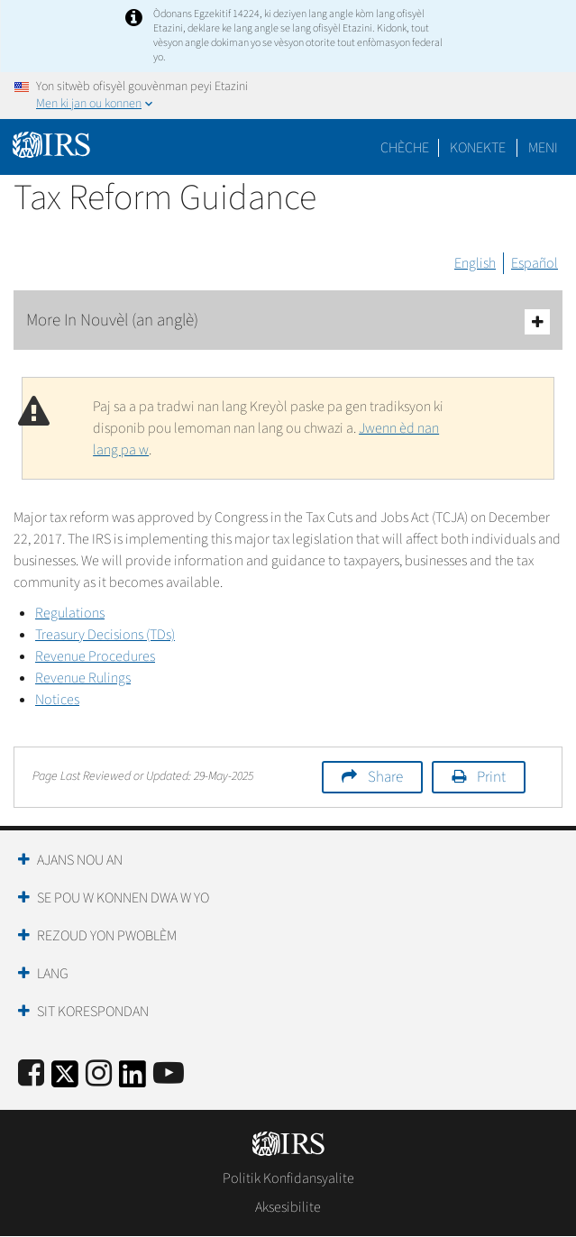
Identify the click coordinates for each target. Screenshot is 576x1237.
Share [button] (385, 777)
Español (534, 263)
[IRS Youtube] (168, 1074)
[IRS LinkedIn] (132, 1080)
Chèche (404, 148)
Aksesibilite (288, 1207)
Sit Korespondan (93, 1012)
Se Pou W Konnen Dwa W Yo (123, 898)
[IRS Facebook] (31, 1074)
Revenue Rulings (83, 678)
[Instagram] (99, 1074)
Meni (543, 148)
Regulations (70, 613)
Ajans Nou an (80, 860)
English (475, 263)
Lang (53, 974)
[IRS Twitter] (64, 1080)
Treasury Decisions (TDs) (105, 635)
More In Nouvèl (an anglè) (288, 321)
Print (491, 777)
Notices (57, 700)
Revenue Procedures (95, 656)
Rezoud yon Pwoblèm (107, 936)
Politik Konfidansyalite (288, 1178)
